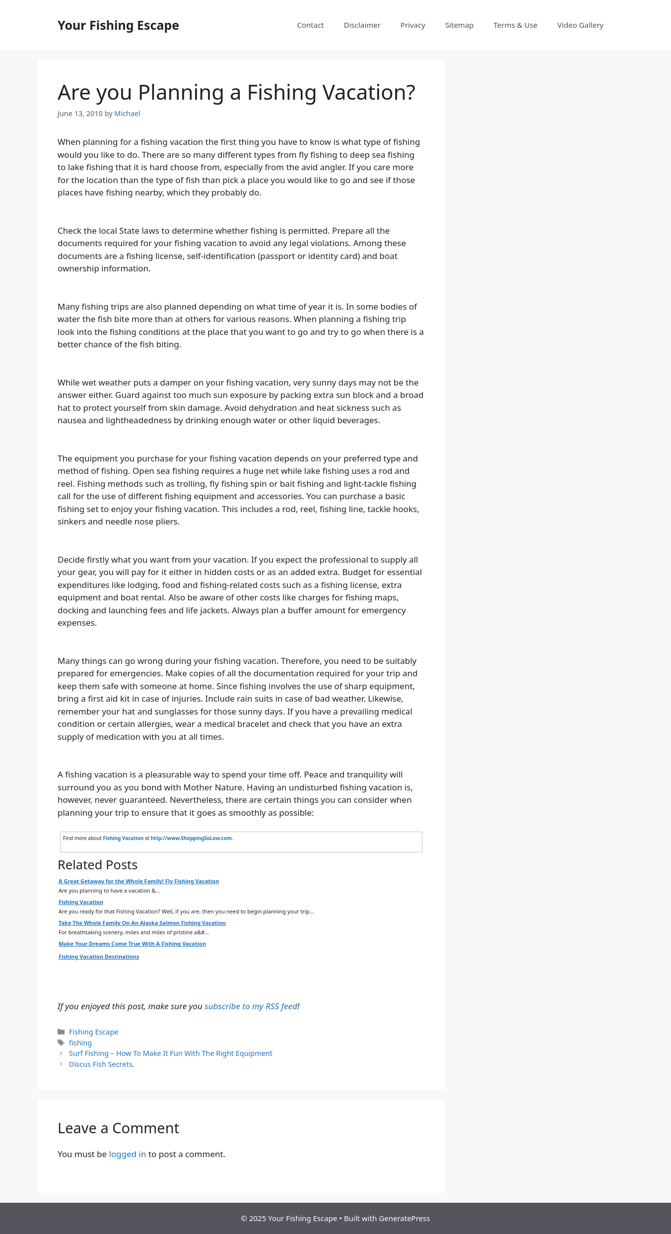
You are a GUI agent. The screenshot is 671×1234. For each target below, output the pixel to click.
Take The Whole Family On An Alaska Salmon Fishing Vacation (142, 922)
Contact (310, 25)
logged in (127, 1154)
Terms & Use (516, 25)
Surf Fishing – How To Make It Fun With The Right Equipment (170, 1053)
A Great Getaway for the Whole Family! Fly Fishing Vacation (139, 881)
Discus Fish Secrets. (101, 1064)
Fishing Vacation (123, 838)
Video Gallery (580, 25)
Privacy (413, 25)
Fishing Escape (93, 1032)
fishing (80, 1042)
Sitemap (459, 25)
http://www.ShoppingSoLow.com (191, 838)
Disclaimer (362, 25)
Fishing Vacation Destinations (99, 956)
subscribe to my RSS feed (250, 1006)
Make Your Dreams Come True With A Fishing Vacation (132, 943)
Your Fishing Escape (118, 24)
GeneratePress (404, 1218)
